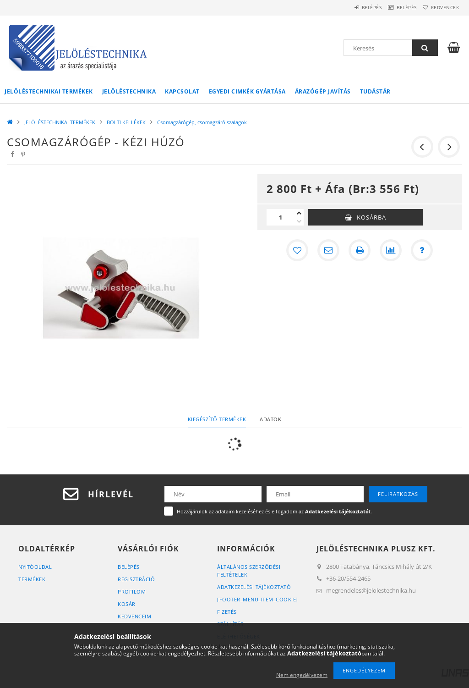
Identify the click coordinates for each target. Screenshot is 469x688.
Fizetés (227, 611)
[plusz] (299, 213)
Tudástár (375, 91)
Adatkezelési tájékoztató (254, 586)
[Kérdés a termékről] (422, 250)
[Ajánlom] (328, 250)
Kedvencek (441, 7)
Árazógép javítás (323, 91)
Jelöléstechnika (129, 91)
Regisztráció (136, 579)
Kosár (127, 603)
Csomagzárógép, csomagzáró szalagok (202, 122)
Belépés (353, 7)
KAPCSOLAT (182, 91)
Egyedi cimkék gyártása (247, 91)
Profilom (132, 591)
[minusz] (299, 221)
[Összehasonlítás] (391, 250)
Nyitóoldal (35, 566)
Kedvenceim (134, 616)
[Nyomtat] (360, 250)
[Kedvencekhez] (297, 250)
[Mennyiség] (280, 217)
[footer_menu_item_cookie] (257, 599)
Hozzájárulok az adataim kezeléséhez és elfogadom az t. (274, 511)
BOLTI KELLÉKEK (126, 122)
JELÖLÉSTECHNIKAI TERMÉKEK (49, 91)
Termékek (31, 579)
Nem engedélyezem (301, 675)
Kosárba (371, 217)
